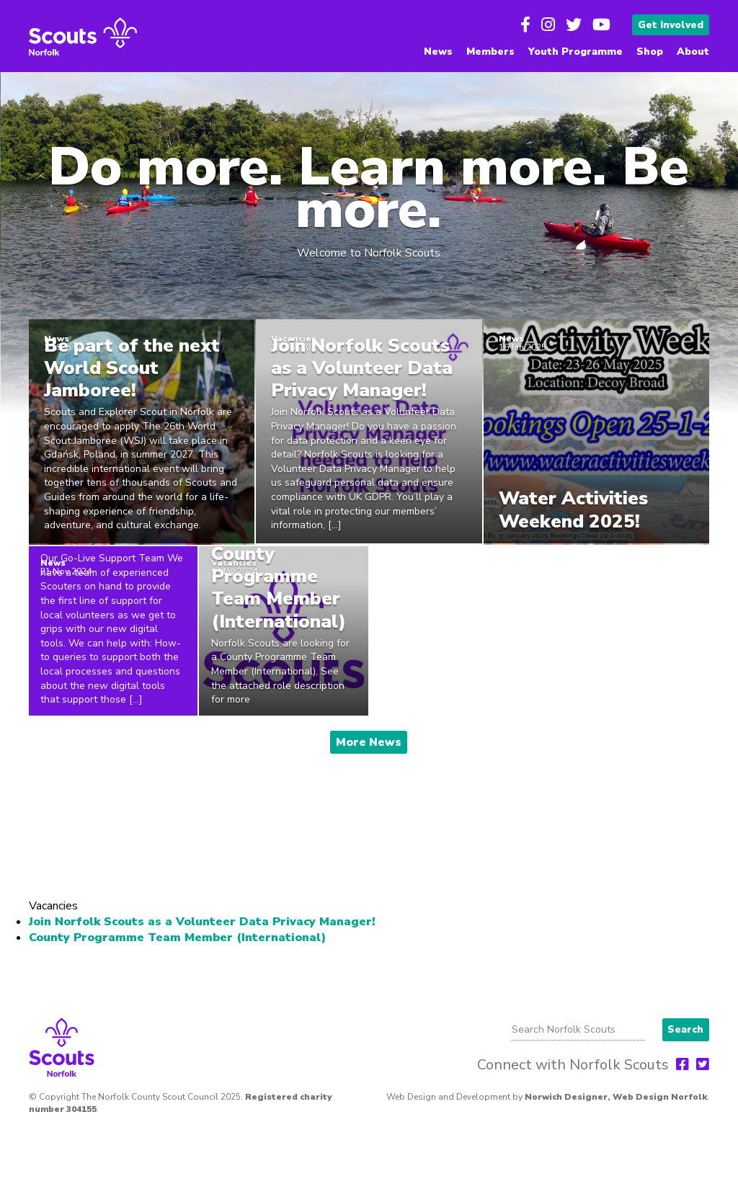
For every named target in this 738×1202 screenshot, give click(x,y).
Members (490, 51)
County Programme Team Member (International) (177, 938)
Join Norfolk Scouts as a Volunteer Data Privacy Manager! (202, 922)
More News (369, 742)
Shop (649, 51)
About (693, 51)
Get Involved (669, 25)
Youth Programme (575, 51)
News (438, 51)
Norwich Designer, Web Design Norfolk (616, 1097)
